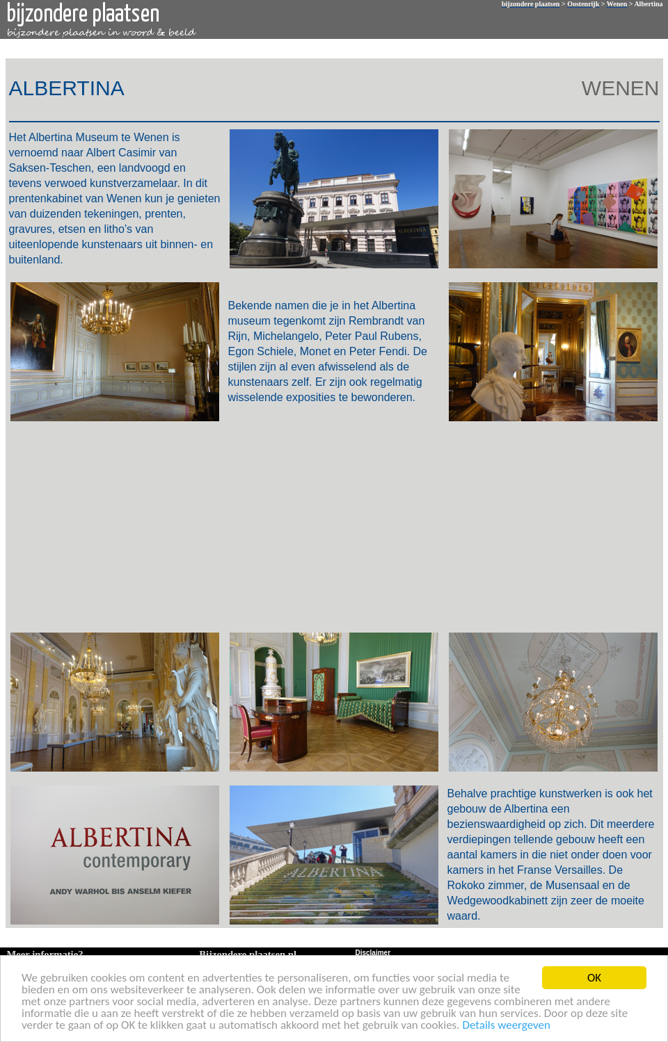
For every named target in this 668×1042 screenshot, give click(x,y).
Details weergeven (506, 1027)
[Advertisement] (332, 525)
